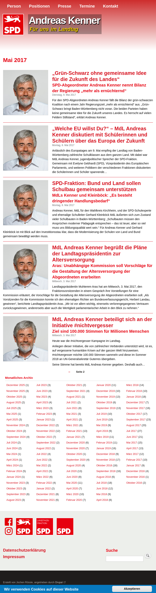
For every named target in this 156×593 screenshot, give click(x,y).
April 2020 (72, 488)
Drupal (60, 582)
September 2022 (46, 442)
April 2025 (12, 419)
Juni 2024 (11, 448)
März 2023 (42, 408)
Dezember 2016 (135, 471)
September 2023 (16, 494)
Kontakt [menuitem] (110, 6)
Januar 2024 (13, 476)
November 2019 (105, 396)
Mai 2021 (71, 413)
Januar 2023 (43, 419)
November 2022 (45, 430)
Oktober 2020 (74, 454)
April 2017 (132, 448)
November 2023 (15, 482)
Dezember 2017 (135, 402)
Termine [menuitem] (87, 6)
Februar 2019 (104, 442)
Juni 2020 (72, 476)
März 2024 (12, 465)
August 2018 (103, 476)
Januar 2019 (103, 448)
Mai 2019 (101, 425)
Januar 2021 (73, 436)
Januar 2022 (43, 488)
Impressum (14, 556)
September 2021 (76, 390)
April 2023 (42, 402)
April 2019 (102, 430)
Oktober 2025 (14, 396)
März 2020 (72, 494)
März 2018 (132, 385)
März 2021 (72, 425)
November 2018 (105, 459)
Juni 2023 (42, 390)
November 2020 (75, 448)
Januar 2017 (133, 465)
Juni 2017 (132, 436)
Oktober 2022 (44, 436)
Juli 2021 (71, 402)
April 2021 (72, 419)
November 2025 (15, 390)
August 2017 (133, 425)
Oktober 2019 (104, 402)
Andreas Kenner (64, 20)
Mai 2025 (11, 413)
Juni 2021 (72, 408)
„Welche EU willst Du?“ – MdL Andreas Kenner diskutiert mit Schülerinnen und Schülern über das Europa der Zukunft (99, 135)
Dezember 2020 (75, 442)
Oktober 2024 (14, 430)
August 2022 (43, 448)
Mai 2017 (131, 442)
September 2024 (16, 436)
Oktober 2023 (14, 488)
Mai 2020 (71, 482)
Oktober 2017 (134, 413)
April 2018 (102, 499)
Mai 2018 (101, 494)
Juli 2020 (71, 471)
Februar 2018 (134, 390)
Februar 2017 (134, 459)
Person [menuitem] (14, 6)
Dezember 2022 (45, 425)
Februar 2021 (74, 430)
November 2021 (45, 499)
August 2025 (13, 402)
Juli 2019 (101, 413)
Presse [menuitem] (64, 6)
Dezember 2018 (105, 454)
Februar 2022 (44, 482)
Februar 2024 (14, 471)
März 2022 (42, 476)
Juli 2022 (41, 454)
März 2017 (132, 454)
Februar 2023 (44, 413)
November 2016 (135, 476)
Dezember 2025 (15, 385)
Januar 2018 (133, 396)
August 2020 (73, 465)
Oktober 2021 (74, 385)
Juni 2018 (101, 488)
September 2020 (76, 459)
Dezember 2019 (105, 390)
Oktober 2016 (134, 482)
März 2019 (102, 436)
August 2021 (73, 396)
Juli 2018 (101, 482)
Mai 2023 (41, 396)
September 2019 (106, 408)
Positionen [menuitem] (39, 6)
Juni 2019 (101, 419)
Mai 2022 (41, 465)
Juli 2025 (11, 408)
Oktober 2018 (104, 465)
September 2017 (136, 419)
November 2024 (15, 425)
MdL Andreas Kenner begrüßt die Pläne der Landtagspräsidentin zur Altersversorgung (99, 254)
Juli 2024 (11, 442)
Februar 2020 (74, 499)
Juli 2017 (131, 430)
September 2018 (106, 471)
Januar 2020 (103, 385)
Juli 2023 (41, 385)
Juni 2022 (42, 459)
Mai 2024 (11, 454)
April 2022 (42, 471)
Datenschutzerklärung (24, 550)
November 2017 (135, 408)
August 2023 (13, 499)
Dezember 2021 (45, 494)
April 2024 (12, 459)
